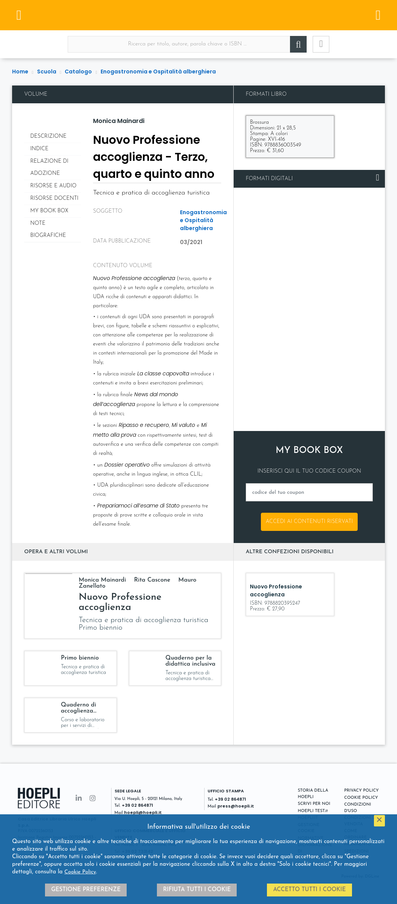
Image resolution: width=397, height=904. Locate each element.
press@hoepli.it (235, 806)
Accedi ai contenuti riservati (309, 521)
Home (20, 71)
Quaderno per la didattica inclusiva (191, 661)
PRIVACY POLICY (361, 791)
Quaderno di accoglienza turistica (78, 711)
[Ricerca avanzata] (321, 44)
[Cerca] (298, 44)
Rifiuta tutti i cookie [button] (197, 890)
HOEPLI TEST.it (313, 811)
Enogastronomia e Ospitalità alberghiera (158, 71)
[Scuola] (198, 15)
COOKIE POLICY (361, 798)
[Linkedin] (79, 799)
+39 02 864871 (137, 805)
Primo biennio (80, 658)
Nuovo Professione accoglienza (120, 602)
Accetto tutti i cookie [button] (309, 890)
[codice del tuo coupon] (309, 492)
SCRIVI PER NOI (314, 804)
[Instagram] (93, 799)
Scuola (46, 71)
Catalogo (78, 71)
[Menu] (19, 15)
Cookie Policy (80, 872)
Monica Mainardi (118, 121)
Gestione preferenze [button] (86, 890)
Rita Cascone (153, 580)
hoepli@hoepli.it (143, 812)
